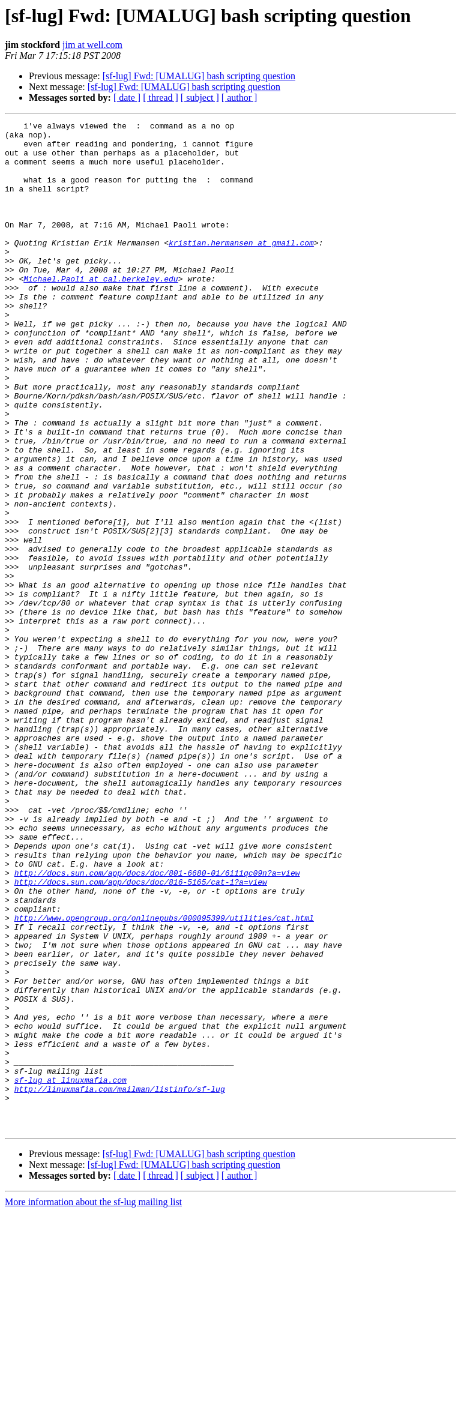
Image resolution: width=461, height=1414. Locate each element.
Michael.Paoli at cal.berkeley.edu (100, 310)
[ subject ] (200, 97)
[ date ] (126, 97)
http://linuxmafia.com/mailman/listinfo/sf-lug (119, 1283)
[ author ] (239, 97)
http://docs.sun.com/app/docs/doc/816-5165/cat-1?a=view (140, 1034)
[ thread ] (160, 97)
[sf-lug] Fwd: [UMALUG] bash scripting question (199, 76)
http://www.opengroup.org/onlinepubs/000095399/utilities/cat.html (164, 1078)
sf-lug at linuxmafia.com (70, 1272)
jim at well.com (92, 45)
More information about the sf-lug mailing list (93, 1403)
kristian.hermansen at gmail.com (241, 267)
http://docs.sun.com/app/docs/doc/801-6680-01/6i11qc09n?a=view (157, 1023)
